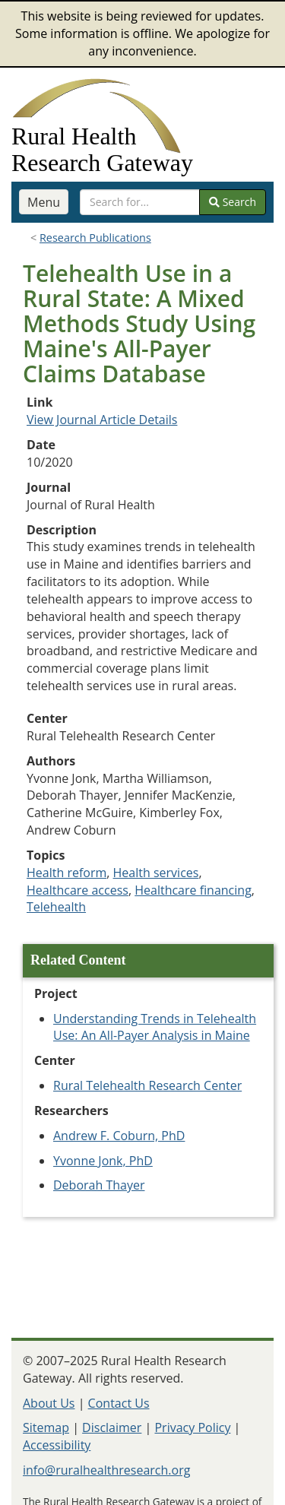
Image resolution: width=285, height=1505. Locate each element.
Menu (43, 202)
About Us (49, 1403)
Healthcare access (77, 890)
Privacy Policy (192, 1427)
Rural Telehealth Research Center (147, 1085)
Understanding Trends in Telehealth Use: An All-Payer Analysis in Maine (154, 1027)
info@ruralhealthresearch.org (106, 1470)
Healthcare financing (193, 890)
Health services (156, 872)
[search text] (140, 202)
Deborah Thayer (98, 1185)
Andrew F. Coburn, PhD (119, 1135)
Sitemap (46, 1427)
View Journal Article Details (102, 419)
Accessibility (56, 1445)
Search (232, 202)
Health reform (66, 872)
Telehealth (56, 906)
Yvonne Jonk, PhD (103, 1160)
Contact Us (119, 1403)
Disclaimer (111, 1427)
